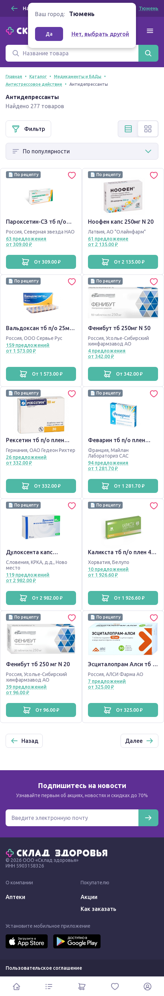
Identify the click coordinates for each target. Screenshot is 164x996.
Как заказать (98, 909)
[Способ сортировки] (82, 151)
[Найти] (148, 53)
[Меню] (150, 30)
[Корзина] (82, 986)
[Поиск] (72, 53)
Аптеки (15, 897)
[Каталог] (49, 986)
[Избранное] (114, 986)
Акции (89, 897)
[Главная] (58, 852)
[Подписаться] (148, 817)
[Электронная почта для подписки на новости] (72, 818)
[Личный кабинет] (147, 986)
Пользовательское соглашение (44, 968)
